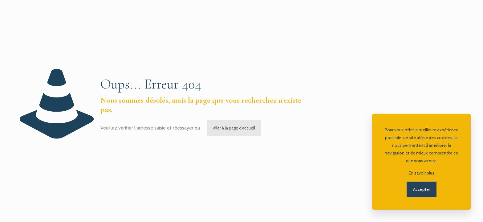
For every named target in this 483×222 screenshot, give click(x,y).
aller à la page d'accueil (234, 128)
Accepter (421, 189)
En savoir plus (421, 173)
